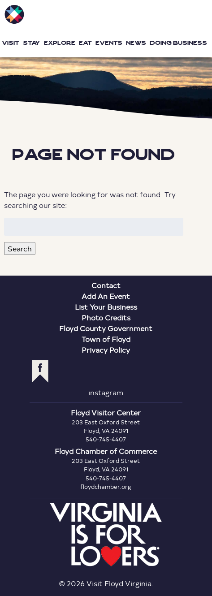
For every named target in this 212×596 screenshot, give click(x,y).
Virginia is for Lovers (106, 534)
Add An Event (106, 296)
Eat (85, 42)
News (136, 42)
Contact (106, 285)
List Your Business (106, 307)
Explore (59, 42)
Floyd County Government (105, 328)
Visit (10, 42)
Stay (31, 42)
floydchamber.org (105, 487)
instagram (105, 392)
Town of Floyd (106, 339)
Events (108, 42)
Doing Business (178, 42)
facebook (40, 371)
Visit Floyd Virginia (14, 14)
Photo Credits (106, 317)
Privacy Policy (106, 350)
